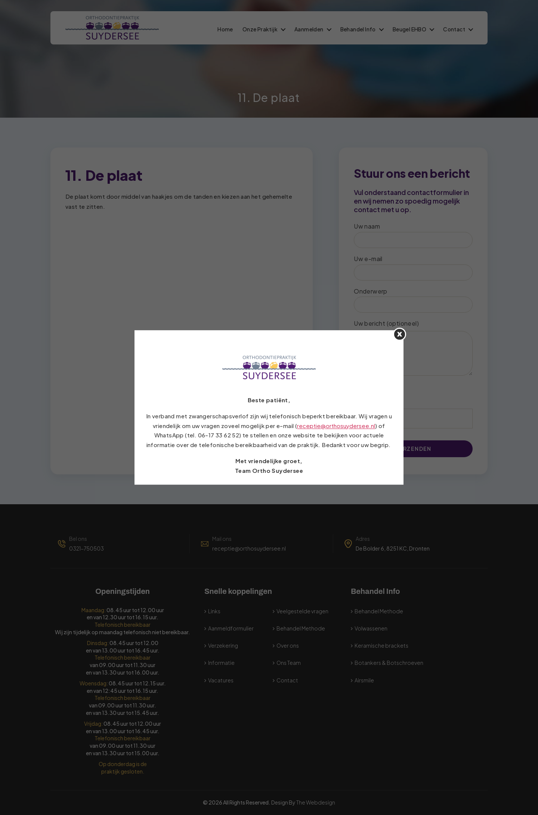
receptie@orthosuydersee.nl (336, 425)
